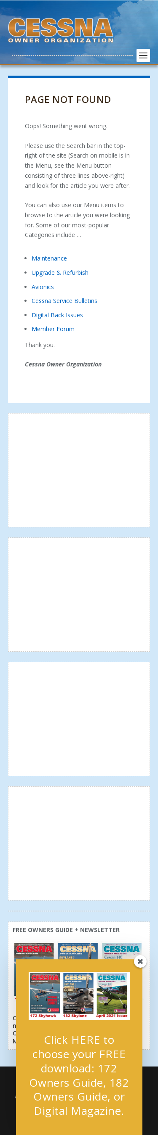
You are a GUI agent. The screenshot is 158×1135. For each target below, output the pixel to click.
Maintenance (49, 258)
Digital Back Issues (57, 315)
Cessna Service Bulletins (64, 301)
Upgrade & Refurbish (60, 273)
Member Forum (53, 329)
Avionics (43, 287)
